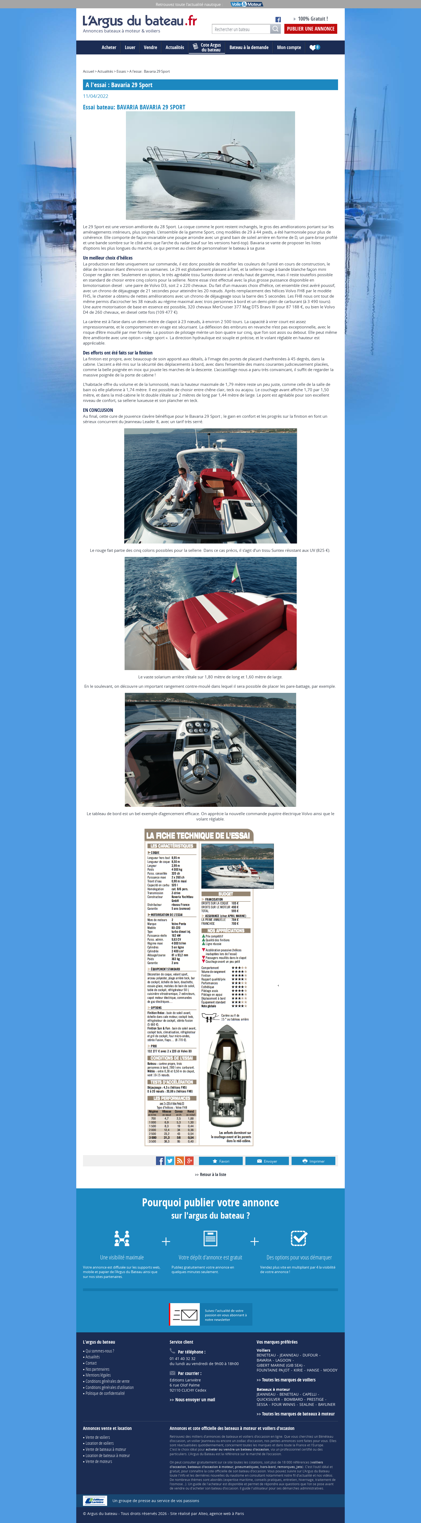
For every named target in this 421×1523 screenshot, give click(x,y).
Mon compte (289, 47)
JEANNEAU (289, 1355)
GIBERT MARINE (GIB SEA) (279, 1365)
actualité (305, 1475)
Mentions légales (98, 1375)
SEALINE (306, 1404)
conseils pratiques (268, 1479)
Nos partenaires (97, 1369)
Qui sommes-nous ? (100, 1351)
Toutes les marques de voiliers (288, 1380)
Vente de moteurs (99, 1461)
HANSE (313, 1370)
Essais (121, 71)
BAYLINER (326, 1404)
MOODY (330, 1370)
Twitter (170, 1160)
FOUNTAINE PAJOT (273, 1370)
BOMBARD (293, 1399)
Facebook (160, 1160)
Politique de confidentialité (105, 1393)
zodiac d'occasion (250, 1441)
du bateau (207, 47)
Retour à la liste (213, 1174)
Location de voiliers (100, 1443)
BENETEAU (266, 1355)
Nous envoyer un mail (195, 1399)
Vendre (150, 47)
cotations (256, 1462)
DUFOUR (310, 1355)
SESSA (262, 1404)
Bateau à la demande (249, 47)
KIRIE (298, 1370)
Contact (91, 1363)
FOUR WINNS (283, 1404)
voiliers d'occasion (256, 1436)
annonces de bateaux (222, 1436)
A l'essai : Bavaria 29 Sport (149, 71)
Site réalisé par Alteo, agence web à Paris (207, 1513)
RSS (179, 1160)
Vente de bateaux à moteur (106, 1449)
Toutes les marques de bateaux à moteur (298, 1414)
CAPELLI (310, 1394)
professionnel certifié (296, 1449)
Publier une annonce (311, 28)
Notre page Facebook (278, 19)
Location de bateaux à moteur (108, 1455)
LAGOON (283, 1360)
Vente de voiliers (98, 1437)
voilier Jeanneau (203, 1441)
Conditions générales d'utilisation (110, 1387)
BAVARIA (264, 1360)
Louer (130, 47)
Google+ (189, 1160)
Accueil (88, 71)
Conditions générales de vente (108, 1381)
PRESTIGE (315, 1399)
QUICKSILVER (268, 1399)
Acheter (109, 47)
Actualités (175, 47)
